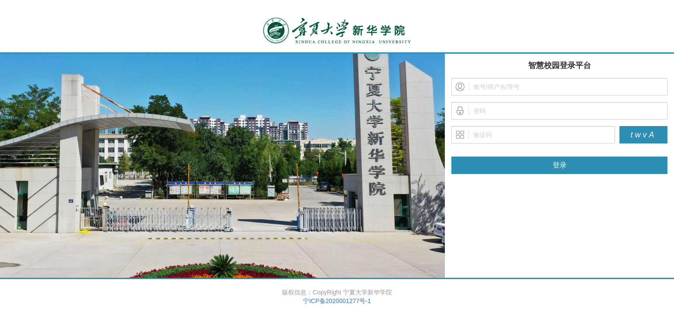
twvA (643, 134)
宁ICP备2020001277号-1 (337, 300)
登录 (560, 165)
